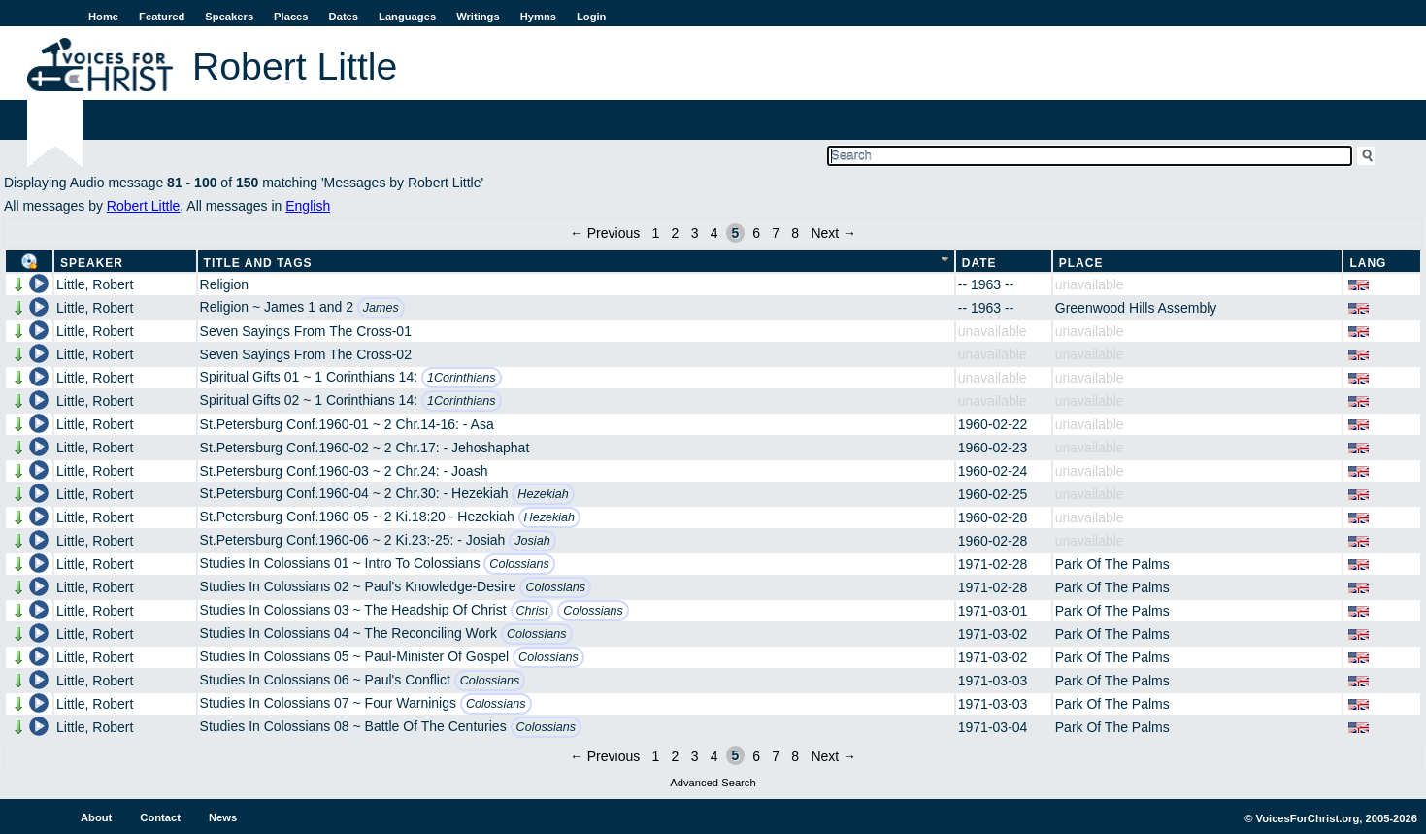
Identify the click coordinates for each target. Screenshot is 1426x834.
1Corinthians (461, 377)
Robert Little (143, 206)
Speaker (91, 263)
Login (591, 16)
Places (291, 16)
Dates (343, 16)
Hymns (538, 16)
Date (979, 263)
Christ (532, 610)
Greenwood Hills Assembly (1136, 308)
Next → (833, 233)
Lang (1367, 263)
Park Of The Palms (1112, 564)
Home (103, 16)
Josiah (531, 541)
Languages (407, 16)
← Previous (605, 233)
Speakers (229, 16)
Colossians (519, 564)
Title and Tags (258, 263)
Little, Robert (94, 284)
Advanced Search (712, 782)
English (307, 206)
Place (1081, 263)
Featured (161, 16)
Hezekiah (543, 494)
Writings (478, 16)
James (381, 308)
